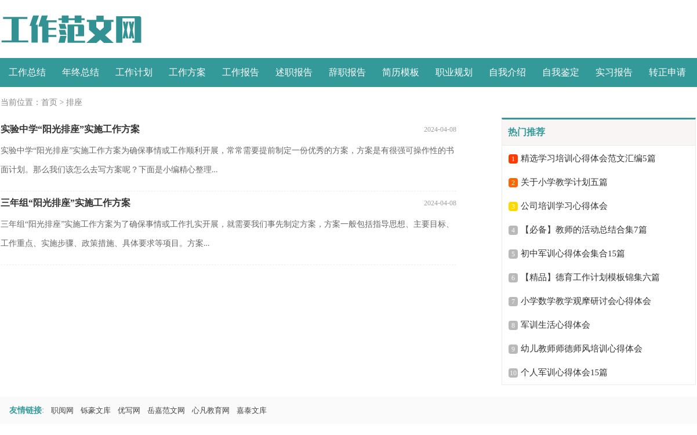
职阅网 (62, 410)
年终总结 (80, 72)
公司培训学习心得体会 (564, 206)
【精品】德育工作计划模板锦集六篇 (590, 277)
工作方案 (187, 72)
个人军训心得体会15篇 (564, 372)
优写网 (129, 410)
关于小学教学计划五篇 (564, 182)
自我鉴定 (560, 72)
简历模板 (400, 72)
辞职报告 (347, 72)
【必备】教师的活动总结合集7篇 (584, 229)
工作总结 (27, 72)
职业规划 (454, 72)
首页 (49, 102)
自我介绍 (507, 72)
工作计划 (134, 72)
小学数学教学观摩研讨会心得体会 (586, 301)
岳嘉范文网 (166, 410)
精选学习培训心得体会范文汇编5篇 (588, 158)
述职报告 (294, 72)
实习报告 (614, 72)
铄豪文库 (96, 410)
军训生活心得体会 (555, 324)
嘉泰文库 (252, 410)
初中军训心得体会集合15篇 (573, 253)
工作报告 (240, 72)
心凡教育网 (211, 410)
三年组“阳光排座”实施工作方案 (65, 203)
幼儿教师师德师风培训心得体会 (581, 348)
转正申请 (667, 72)
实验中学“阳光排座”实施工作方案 (70, 129)
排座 (74, 102)
